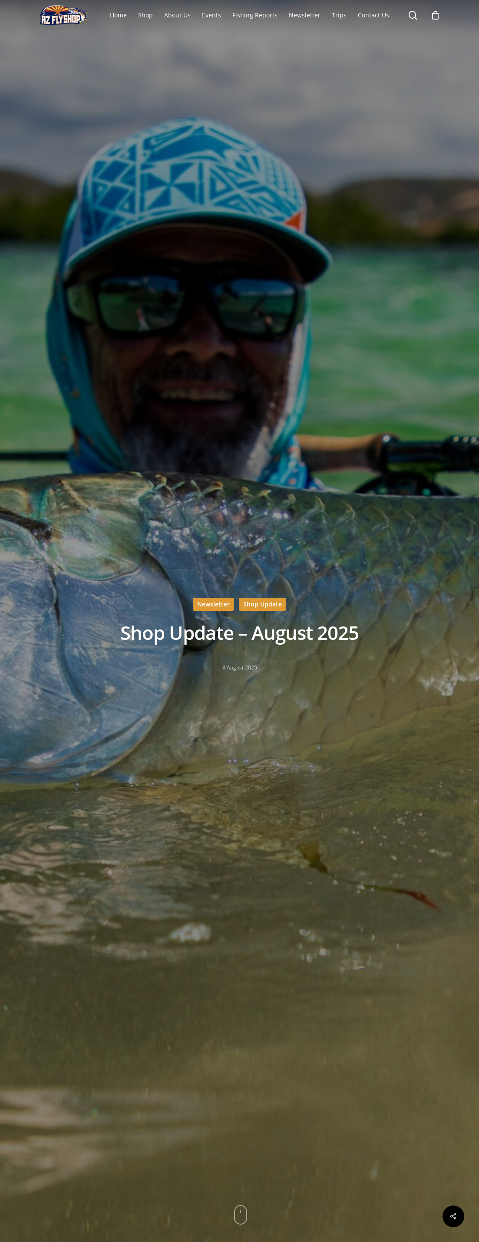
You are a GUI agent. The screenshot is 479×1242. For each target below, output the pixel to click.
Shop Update (262, 604)
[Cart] (435, 15)
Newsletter (213, 604)
